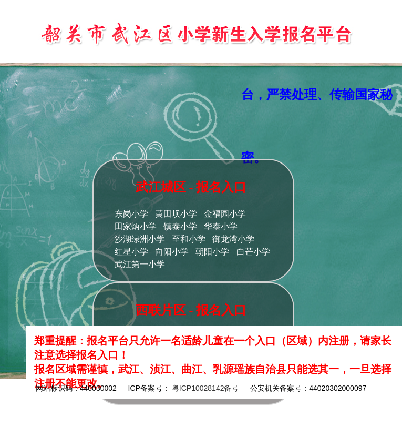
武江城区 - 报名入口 (191, 187)
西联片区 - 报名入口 (191, 310)
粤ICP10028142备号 (205, 388)
